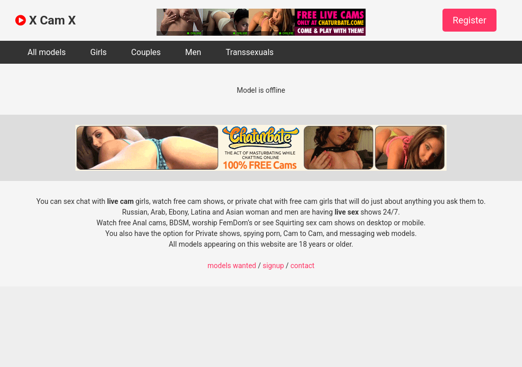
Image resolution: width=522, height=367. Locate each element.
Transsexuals (250, 52)
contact (303, 265)
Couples (146, 52)
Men (193, 52)
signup (273, 265)
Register (469, 20)
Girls (98, 52)
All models (47, 52)
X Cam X (45, 20)
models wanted (231, 265)
